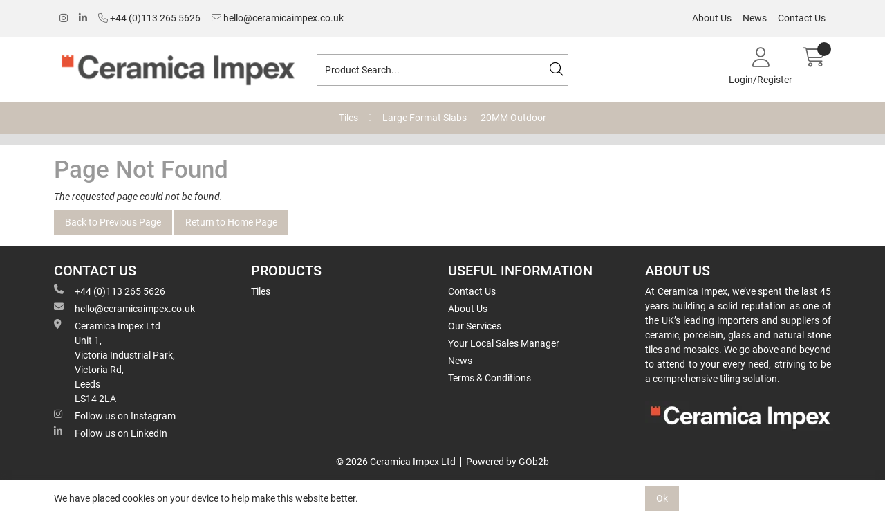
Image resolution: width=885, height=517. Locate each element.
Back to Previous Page (113, 222)
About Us (712, 18)
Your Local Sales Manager (503, 343)
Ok (662, 498)
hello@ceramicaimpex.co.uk (278, 18)
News (755, 18)
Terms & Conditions (489, 377)
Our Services (474, 326)
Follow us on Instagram (115, 415)
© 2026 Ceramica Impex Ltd (396, 461)
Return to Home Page (231, 222)
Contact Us (802, 18)
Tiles (348, 117)
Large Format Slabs (424, 117)
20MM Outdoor (513, 117)
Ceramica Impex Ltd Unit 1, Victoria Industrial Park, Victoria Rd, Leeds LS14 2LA (114, 361)
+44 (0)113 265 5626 (149, 18)
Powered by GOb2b (507, 461)
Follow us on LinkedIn (110, 432)
